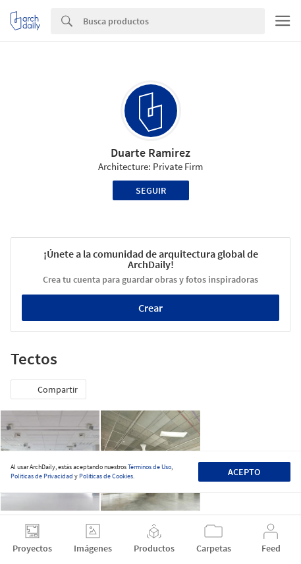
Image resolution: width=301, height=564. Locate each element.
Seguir (151, 190)
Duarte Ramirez (150, 152)
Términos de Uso (149, 467)
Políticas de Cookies (106, 476)
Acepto (244, 472)
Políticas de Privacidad (42, 476)
